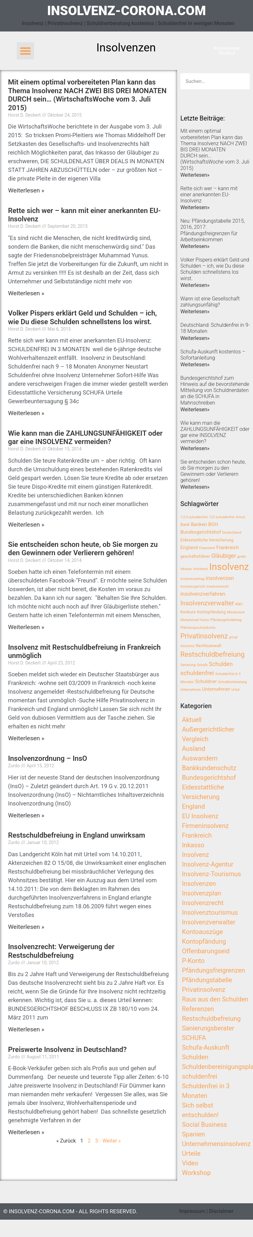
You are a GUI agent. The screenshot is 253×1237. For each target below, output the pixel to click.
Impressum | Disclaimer (206, 1211)
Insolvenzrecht (202, 903)
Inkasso (193, 845)
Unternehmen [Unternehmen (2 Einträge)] (190, 690)
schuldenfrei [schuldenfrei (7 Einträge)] (197, 673)
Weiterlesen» (195, 175)
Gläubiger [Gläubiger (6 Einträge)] (223, 555)
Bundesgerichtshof (209, 777)
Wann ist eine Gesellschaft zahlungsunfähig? (210, 302)
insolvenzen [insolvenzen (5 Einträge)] (220, 578)
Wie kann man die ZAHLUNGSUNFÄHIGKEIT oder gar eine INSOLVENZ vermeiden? (85, 437)
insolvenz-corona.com (126, 10)
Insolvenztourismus (210, 912)
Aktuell (192, 720)
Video (190, 1163)
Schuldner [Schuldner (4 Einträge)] (206, 681)
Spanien (193, 1134)
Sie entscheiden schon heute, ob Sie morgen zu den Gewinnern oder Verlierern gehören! (83, 548)
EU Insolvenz (200, 816)
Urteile (191, 1153)
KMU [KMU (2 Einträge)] (239, 604)
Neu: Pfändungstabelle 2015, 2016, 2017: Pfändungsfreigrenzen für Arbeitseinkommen (212, 230)
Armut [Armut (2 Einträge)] (240, 517)
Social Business (204, 1124)
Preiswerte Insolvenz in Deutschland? (67, 1050)
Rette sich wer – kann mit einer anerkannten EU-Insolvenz (209, 194)
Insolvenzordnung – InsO (47, 758)
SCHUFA (194, 1038)
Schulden (195, 1057)
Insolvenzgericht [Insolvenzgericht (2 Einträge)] (192, 586)
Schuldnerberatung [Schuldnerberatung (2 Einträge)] (232, 682)
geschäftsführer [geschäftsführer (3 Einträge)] (195, 556)
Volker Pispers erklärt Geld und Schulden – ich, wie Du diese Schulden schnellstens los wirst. (82, 317)
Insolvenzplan (201, 893)
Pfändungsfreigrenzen (213, 970)
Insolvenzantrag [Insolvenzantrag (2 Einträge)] (192, 579)
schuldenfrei (199, 1076)
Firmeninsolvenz (205, 826)
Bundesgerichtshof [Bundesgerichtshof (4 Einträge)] (200, 532)
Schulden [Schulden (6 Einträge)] (221, 664)
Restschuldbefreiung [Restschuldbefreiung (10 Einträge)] (212, 654)
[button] (25, 50)
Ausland (193, 748)
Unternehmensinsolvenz (216, 1144)
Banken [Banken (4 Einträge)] (199, 524)
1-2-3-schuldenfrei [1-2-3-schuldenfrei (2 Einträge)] (194, 517)
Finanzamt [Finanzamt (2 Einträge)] (207, 548)
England (193, 806)
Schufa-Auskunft (206, 1047)
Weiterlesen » (26, 190)
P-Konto (193, 961)
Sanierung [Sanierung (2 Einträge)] (188, 665)
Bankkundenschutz (209, 768)
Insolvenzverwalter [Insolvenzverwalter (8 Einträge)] (207, 603)
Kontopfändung (204, 941)
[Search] (242, 81)
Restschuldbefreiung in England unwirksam (76, 835)
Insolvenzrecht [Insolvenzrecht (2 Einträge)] (217, 586)
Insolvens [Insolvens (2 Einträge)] (201, 569)
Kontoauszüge (202, 932)
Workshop (196, 1173)
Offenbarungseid (206, 951)
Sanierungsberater (208, 1028)
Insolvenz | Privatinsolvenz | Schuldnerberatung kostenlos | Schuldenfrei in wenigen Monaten (128, 23)
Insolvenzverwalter (208, 922)
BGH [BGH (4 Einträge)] (213, 524)
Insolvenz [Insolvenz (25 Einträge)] (229, 566)
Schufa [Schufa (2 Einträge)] (202, 665)
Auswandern (200, 758)
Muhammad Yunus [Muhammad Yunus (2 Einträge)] (194, 620)
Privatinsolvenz (203, 989)
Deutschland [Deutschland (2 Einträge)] (231, 532)
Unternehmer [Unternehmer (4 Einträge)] (216, 689)
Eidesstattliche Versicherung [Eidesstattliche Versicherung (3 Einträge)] (206, 540)
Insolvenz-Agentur (207, 864)
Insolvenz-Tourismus (211, 874)
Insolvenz (195, 855)
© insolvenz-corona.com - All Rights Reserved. (70, 1211)
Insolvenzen (199, 883)
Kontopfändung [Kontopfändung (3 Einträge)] (211, 612)
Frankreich (197, 835)
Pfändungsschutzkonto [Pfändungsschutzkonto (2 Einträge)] (198, 628)
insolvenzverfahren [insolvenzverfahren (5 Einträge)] (202, 594)
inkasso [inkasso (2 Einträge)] (186, 569)
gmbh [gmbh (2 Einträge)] (241, 557)
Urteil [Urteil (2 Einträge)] (235, 690)
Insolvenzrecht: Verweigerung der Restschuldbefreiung (61, 951)
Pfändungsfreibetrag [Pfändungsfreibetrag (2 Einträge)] (225, 620)
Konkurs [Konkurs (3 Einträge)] (188, 612)
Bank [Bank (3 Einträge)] (185, 524)
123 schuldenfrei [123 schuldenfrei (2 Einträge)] (221, 517)
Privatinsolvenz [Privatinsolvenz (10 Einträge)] (204, 636)
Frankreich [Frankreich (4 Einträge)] (227, 547)
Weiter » (112, 1141)
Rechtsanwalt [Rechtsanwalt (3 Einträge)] (208, 645)
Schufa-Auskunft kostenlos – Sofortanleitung (212, 355)
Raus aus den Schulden (215, 999)
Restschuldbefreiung (211, 1018)
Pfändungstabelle (207, 980)
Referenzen (198, 1009)
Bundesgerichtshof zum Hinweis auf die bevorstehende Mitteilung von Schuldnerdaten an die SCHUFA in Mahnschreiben (214, 390)
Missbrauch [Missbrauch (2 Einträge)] (236, 612)
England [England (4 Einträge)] (189, 547)
